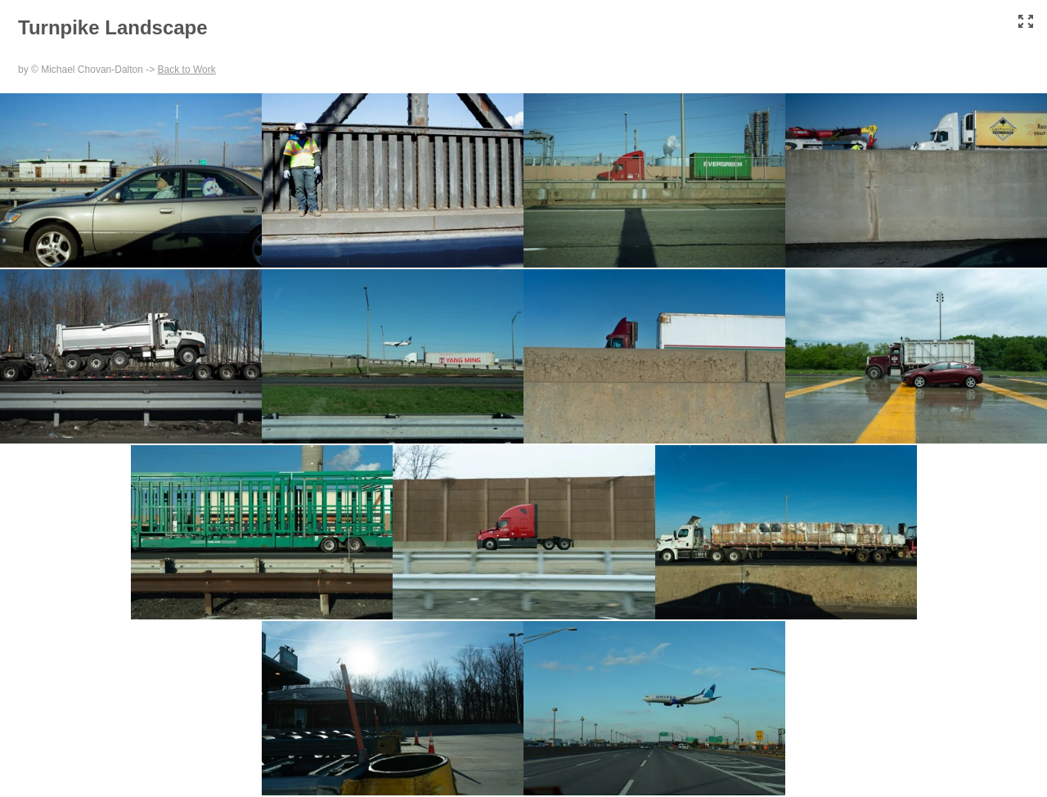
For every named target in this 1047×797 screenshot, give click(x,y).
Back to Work (187, 69)
